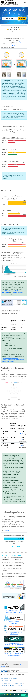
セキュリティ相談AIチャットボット (7, 680)
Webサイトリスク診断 (13, 678)
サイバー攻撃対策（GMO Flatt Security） (8, 685)
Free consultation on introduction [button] (14, 539)
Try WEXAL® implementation (10, 358)
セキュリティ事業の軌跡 (5, 687)
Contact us (12, 663)
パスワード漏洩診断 (4, 678)
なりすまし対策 (19, 685)
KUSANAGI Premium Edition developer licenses (12, 95)
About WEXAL (7, 530)
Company (6, 663)
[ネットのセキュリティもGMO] (14, 695)
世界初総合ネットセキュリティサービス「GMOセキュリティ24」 (12, 676)
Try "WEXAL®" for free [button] (14, 546)
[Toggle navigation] (25, 2)
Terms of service (20, 663)
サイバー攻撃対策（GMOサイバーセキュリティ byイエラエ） (12, 683)
